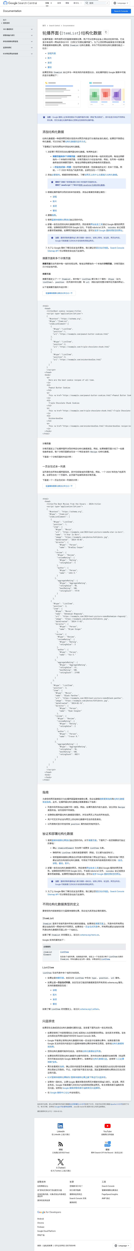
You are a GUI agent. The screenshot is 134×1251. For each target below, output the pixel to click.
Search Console (121, 11)
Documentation (12, 11)
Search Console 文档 (78, 1198)
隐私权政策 (47, 1246)
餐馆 (50, 67)
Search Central (22, 3)
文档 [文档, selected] (47, 3)
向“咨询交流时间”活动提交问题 (49, 1190)
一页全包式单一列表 (62, 167)
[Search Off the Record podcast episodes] (108, 1146)
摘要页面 (92, 840)
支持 (59, 3)
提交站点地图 (102, 248)
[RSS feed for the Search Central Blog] (61, 1146)
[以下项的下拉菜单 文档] (52, 3)
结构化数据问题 (100, 1059)
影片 (50, 58)
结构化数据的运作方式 (75, 141)
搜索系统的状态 (76, 1194)
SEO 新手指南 (75, 1190)
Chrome (40, 1223)
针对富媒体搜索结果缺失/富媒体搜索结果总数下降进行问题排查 (77, 1077)
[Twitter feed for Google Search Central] (61, 1164)
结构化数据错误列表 (91, 1051)
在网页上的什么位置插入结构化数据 (100, 175)
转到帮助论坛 (42, 1186)
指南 (54, 215)
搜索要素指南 (106, 799)
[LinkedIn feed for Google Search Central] (61, 1128)
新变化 (76, 3)
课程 (55, 197)
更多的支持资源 (43, 1200)
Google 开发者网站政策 (63, 1107)
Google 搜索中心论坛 (59, 1092)
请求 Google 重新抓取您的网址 (108, 230)
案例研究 (73, 1202)
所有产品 (41, 1235)
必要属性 (56, 175)
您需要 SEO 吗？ (76, 1186)
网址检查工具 (96, 224)
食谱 (50, 62)
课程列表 (52, 53)
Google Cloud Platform (46, 1231)
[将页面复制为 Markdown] (106, 32)
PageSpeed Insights (110, 1194)
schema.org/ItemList (89, 935)
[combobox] (97, 3)
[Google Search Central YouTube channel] (108, 1128)
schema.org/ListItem (89, 1009)
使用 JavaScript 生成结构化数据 (92, 185)
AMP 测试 (106, 1198)
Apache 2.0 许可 (116, 1104)
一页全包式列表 (90, 927)
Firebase (40, 1227)
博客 (67, 3)
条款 (39, 1246)
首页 (44, 26)
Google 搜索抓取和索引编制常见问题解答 (81, 1088)
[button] (16, 23)
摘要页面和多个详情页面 (64, 156)
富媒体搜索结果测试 (61, 220)
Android (40, 1219)
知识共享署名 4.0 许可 (77, 1104)
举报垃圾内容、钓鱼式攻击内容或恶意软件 (51, 1195)
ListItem (64, 952)
